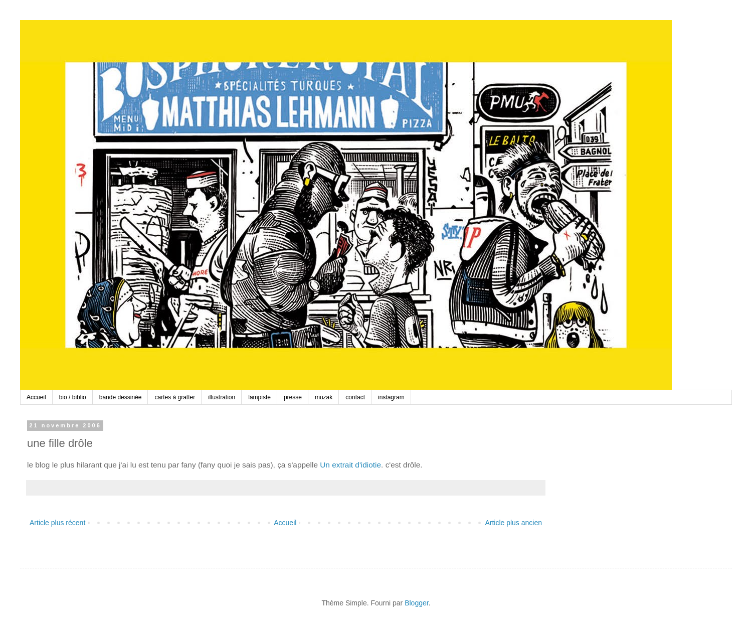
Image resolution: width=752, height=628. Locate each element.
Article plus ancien (513, 523)
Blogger (416, 603)
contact (355, 397)
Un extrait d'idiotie (350, 464)
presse (293, 397)
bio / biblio (72, 397)
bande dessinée (120, 397)
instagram (391, 397)
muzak (323, 397)
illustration (221, 397)
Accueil (36, 397)
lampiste (259, 397)
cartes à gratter (174, 397)
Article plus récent (57, 523)
